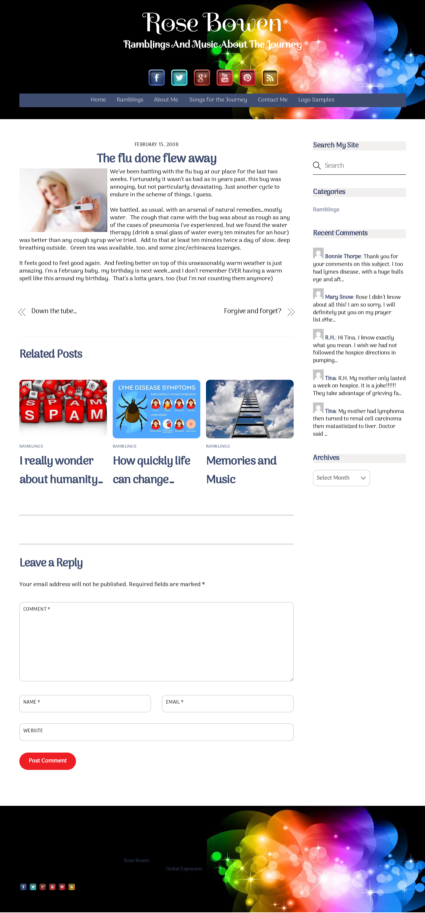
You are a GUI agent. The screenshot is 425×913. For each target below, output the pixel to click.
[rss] (270, 79)
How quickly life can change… (151, 471)
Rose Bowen (136, 861)
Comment (36, 610)
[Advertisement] (156, 529)
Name (31, 703)
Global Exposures (184, 870)
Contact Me (273, 101)
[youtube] (224, 79)
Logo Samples (316, 101)
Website (33, 731)
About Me (166, 101)
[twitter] (179, 79)
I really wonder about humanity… (61, 471)
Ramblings (130, 101)
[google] (202, 79)
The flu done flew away (156, 160)
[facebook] (156, 79)
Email (175, 703)
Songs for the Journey (218, 101)
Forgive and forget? (252, 312)
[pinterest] (247, 79)
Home (98, 101)
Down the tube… (54, 312)
